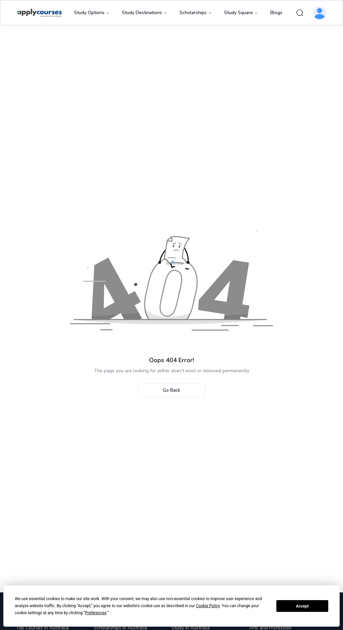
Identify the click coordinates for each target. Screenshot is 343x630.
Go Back (171, 390)
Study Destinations (144, 12)
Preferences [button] (96, 613)
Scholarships (196, 12)
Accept (302, 606)
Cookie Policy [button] (208, 605)
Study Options (92, 12)
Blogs (276, 12)
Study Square (241, 12)
